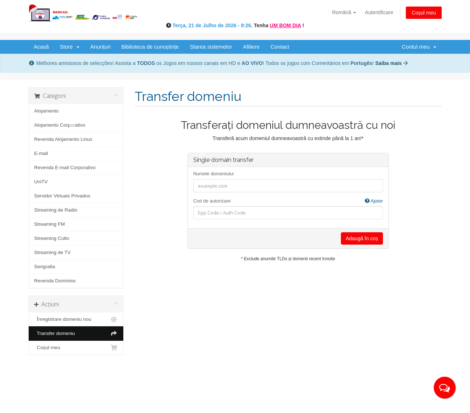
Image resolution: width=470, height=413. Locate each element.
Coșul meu (424, 13)
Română (344, 12)
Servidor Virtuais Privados (62, 196)
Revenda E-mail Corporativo (65, 167)
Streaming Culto (51, 238)
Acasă (41, 47)
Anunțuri (100, 47)
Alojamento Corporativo (59, 125)
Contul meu (419, 47)
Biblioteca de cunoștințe (150, 47)
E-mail (41, 153)
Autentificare (379, 12)
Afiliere (251, 47)
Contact (280, 47)
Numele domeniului (213, 173)
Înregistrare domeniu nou (76, 319)
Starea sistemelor (211, 47)
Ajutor (374, 201)
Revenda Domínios (55, 280)
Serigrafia (44, 266)
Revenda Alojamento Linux (63, 139)
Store (69, 47)
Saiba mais (391, 63)
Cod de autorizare (288, 201)
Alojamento (46, 111)
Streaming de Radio (55, 210)
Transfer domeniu (76, 333)
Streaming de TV (52, 252)
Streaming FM (49, 224)
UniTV (41, 181)
